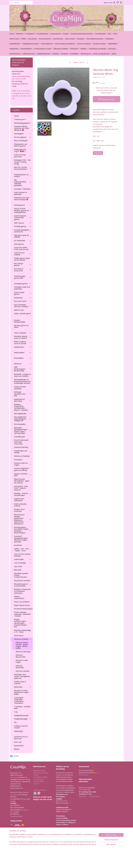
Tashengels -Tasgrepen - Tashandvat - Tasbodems (19, 700)
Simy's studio (70, 38)
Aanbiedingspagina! (22, 123)
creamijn (14, 756)
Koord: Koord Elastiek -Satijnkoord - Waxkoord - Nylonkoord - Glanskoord (22, 519)
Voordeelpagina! (42, 33)
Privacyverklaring (16, 816)
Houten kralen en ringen (42, 48)
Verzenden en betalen (40, 777)
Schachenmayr (58, 38)
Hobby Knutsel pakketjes (20, 388)
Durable (65, 33)
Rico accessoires (45, 38)
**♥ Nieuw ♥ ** (20, 119)
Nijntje (113, 53)
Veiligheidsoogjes (28, 53)
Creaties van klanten (39, 790)
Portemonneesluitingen (23, 609)
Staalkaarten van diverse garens (22, 145)
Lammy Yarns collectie (22, 254)
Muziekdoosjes (14, 53)
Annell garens (22, 205)
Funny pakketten (47, 43)
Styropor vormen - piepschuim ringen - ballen (22, 692)
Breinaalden (22, 358)
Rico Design (32, 38)
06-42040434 (14, 794)
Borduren (64, 53)
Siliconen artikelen (22, 639)
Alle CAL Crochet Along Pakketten (22, 168)
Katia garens (22, 244)
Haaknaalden (112, 43)
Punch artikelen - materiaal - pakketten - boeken (22, 614)
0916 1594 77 (24, 810)
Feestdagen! (29, 33)
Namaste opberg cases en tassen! (22, 337)
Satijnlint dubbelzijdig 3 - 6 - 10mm (22, 631)
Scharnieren (18, 635)
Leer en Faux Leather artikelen (22, 555)
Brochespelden (20, 424)
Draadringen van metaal (22, 452)
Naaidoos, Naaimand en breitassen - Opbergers (22, 591)
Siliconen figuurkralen (20, 656)
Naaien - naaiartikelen (19, 597)
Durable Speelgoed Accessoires (22, 231)
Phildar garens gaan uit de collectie (22, 259)
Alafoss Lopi (19, 310)
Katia (115, 33)
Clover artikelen (22, 333)
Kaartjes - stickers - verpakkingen (22, 494)
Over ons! (17, 742)
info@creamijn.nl (94, 796)
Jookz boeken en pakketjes (22, 193)
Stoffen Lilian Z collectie (20, 682)
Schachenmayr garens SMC (22, 277)
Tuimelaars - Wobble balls (22, 707)
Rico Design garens (22, 264)
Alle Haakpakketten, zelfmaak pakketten (22, 183)
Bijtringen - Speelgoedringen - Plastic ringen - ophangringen (22, 430)
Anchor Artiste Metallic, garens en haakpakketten (22, 210)
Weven (16, 749)
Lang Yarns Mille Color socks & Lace (21, 248)
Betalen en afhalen (39, 770)
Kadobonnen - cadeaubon (19, 500)
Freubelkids (74, 53)
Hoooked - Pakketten (22, 189)
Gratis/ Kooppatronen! (101, 53)
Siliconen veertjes (22, 671)
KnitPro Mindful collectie (20, 505)
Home (11, 33)
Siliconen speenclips (20, 667)
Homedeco (18, 459)
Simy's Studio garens (22, 293)
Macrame (17, 570)
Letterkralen (22, 559)
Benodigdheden (26, 48)
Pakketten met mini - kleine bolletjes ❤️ (22, 199)
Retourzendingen (21, 140)
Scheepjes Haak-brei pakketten (22, 288)
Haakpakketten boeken (30, 43)
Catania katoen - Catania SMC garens (22, 218)
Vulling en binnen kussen (21, 727)
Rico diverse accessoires (22, 270)
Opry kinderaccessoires (94, 38)
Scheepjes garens (22, 283)
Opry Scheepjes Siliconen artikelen (22, 306)
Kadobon (55, 53)
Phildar (23, 38)
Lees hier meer (83, 775)
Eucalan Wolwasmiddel (19, 321)
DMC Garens (22, 223)
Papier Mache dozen (22, 605)
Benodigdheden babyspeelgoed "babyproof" (22, 419)
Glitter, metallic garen (22, 313)
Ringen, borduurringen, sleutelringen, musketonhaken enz (22, 623)
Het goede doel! (38, 779)
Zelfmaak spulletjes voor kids (22, 394)
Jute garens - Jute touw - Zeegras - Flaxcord (21, 488)
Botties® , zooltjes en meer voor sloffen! (22, 375)
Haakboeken (13, 48)
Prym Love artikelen (22, 602)
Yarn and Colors (22, 301)
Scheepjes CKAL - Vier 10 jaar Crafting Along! (22, 162)
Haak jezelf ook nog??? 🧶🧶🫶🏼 (20, 150)
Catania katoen (55, 33)
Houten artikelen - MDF (22, 475)
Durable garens (22, 226)
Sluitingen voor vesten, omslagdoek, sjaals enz (22, 676)
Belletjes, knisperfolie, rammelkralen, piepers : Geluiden (21, 407)
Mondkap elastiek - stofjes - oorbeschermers (21, 575)
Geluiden (83, 48)
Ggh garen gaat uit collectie (22, 236)
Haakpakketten (14, 43)
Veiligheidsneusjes (43, 53)
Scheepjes (80, 38)
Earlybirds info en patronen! (21, 738)
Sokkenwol (109, 38)
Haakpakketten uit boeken (22, 175)
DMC (109, 33)
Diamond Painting (21, 447)
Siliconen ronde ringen (22, 661)
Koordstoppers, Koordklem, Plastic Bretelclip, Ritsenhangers (22, 530)
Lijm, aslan (18, 566)
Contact (35, 775)
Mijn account (110, 2)
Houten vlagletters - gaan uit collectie (22, 469)
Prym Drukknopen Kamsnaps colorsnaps (21, 442)
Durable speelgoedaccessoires (82, 33)
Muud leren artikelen (22, 580)
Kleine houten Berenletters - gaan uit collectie (21, 481)
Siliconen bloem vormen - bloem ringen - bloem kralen (22, 645)
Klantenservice (85, 53)
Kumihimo (18, 545)
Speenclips (112, 48)
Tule (16, 712)
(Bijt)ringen (74, 48)
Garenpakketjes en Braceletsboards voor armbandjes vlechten (22, 381)
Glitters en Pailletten (22, 456)
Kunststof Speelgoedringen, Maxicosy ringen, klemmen (21, 539)
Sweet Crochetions (84, 43)
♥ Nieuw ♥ (19, 33)
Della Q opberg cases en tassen (22, 342)
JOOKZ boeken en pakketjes (65, 43)
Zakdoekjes (18, 731)
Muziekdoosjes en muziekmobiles (22, 585)
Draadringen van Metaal (97, 48)
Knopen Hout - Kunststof (22, 510)
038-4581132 (14, 777)
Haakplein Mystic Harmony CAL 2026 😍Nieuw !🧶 (21, 128)
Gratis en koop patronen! (22, 156)
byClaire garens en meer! (21, 326)
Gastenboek (18, 745)
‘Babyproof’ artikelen (60, 48)
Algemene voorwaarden (40, 773)
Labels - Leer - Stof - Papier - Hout (22, 550)
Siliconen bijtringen (23, 651)
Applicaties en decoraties (22, 400)
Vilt (15, 722)
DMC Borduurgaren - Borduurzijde (22, 369)
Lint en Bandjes (22, 563)
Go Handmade (100, 33)
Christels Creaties (99, 43)
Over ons (36, 783)
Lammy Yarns (14, 38)
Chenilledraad (19, 436)
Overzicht (97, 153)
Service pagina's (22, 137)
